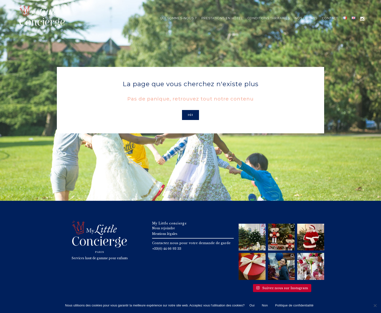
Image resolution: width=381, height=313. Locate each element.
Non (265, 305)
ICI (190, 115)
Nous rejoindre (163, 228)
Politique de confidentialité (294, 305)
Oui (252, 305)
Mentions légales (164, 234)
